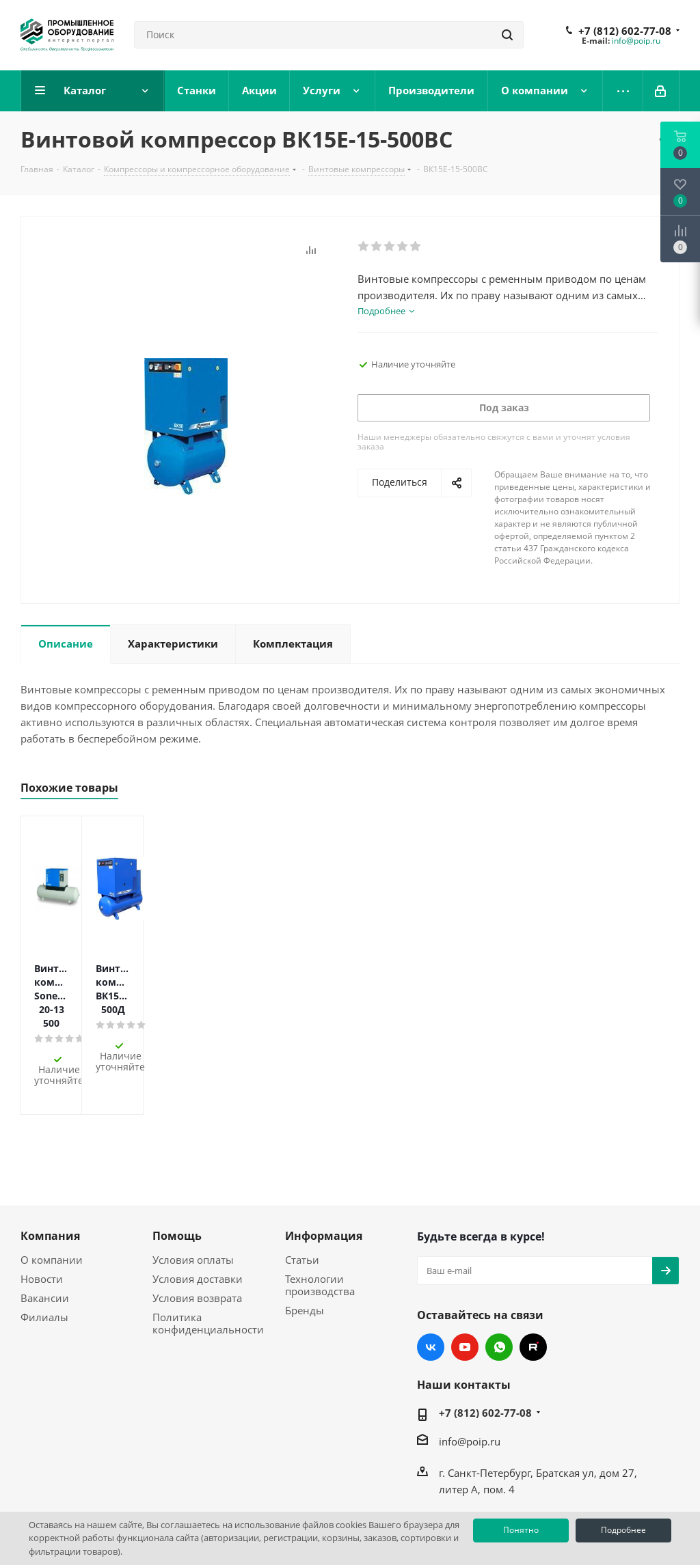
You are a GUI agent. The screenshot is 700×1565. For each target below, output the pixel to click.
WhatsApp (499, 1285)
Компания (50, 1173)
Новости (42, 1216)
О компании (52, 1197)
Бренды (304, 1248)
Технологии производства (320, 1223)
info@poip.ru (636, 40)
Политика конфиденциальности (208, 1261)
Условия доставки (197, 1216)
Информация (323, 1173)
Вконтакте (430, 1285)
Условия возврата (197, 1236)
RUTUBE (533, 1285)
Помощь (177, 1173)
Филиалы (44, 1255)
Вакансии (45, 1236)
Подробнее (623, 1530)
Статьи (302, 1197)
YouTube (465, 1285)
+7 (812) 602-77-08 (624, 31)
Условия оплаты (193, 1197)
